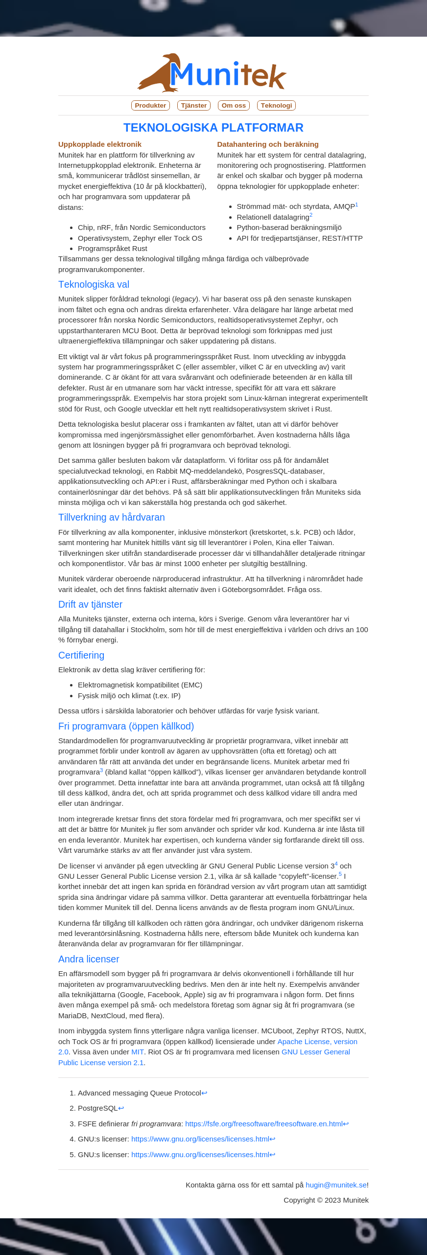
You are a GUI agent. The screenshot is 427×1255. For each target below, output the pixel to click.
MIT (137, 1052)
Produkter (150, 105)
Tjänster (194, 105)
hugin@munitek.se (336, 1185)
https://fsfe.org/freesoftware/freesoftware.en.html (264, 1123)
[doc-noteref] (356, 206)
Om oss (234, 105)
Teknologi (276, 105)
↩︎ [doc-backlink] (204, 1093)
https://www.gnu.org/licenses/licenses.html (200, 1139)
